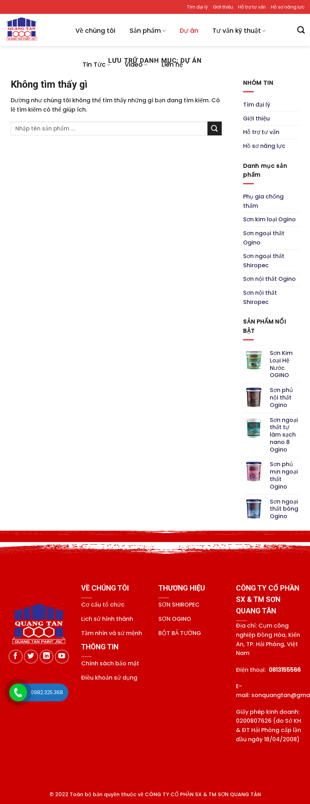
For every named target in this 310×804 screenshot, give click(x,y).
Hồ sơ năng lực (288, 7)
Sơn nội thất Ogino (269, 279)
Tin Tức (96, 64)
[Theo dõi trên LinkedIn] (47, 657)
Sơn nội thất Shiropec (260, 297)
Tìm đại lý (197, 7)
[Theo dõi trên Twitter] (31, 657)
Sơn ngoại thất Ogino (263, 238)
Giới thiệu (223, 7)
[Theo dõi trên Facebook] (16, 657)
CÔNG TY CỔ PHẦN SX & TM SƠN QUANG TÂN (203, 794)
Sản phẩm (147, 30)
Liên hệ (172, 64)
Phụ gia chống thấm (263, 201)
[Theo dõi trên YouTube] (62, 657)
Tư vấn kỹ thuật (239, 30)
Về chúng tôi (95, 30)
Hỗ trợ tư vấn (252, 7)
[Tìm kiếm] (301, 30)
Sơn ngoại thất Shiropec (263, 260)
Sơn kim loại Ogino (269, 220)
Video (136, 64)
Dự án (189, 30)
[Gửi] (214, 128)
